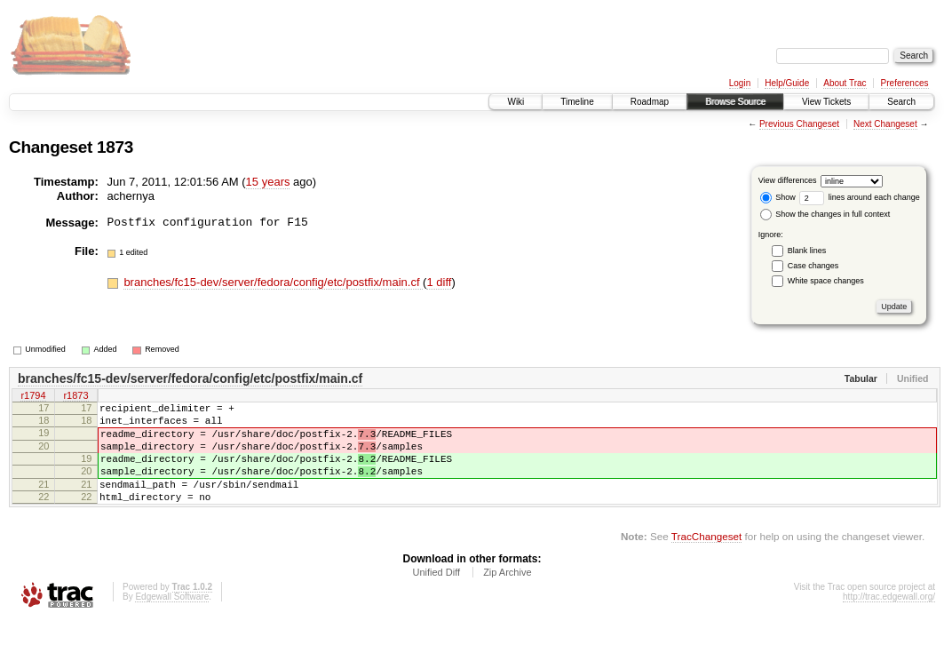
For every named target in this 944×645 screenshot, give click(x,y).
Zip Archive (507, 596)
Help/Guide (787, 83)
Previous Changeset (799, 124)
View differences (787, 180)
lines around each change (859, 197)
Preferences (905, 83)
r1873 (75, 397)
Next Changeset (885, 124)
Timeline (576, 102)
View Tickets (826, 102)
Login (739, 83)
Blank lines (807, 250)
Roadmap (650, 102)
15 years (268, 181)
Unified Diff (436, 596)
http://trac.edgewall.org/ (889, 620)
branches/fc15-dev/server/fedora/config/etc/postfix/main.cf (273, 282)
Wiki (515, 102)
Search (901, 102)
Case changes (813, 265)
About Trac (844, 83)
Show (778, 197)
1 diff (438, 282)
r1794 (32, 397)
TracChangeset (706, 560)
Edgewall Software (172, 620)
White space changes (826, 280)
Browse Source (735, 102)
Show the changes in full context (825, 214)
